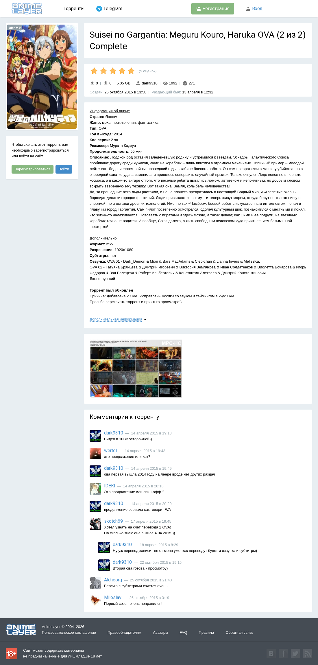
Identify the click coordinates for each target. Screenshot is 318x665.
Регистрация (213, 8)
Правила (206, 632)
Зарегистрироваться (32, 169)
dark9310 (147, 83)
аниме (15, 27)
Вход (254, 8)
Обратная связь (239, 632)
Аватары (160, 632)
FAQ (183, 632)
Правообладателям (124, 632)
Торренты (74, 8)
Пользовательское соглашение (69, 632)
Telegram (109, 9)
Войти (64, 169)
